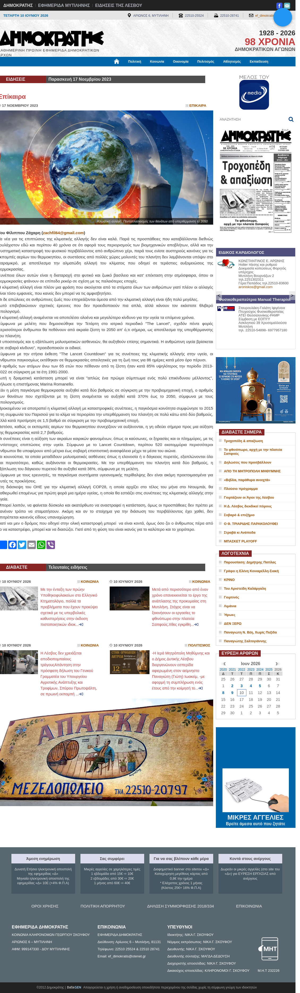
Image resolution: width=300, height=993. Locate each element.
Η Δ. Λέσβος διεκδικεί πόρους (248, 506)
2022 (241, 669)
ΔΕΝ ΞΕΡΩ (233, 624)
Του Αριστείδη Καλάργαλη (245, 588)
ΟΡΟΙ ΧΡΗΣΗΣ (44, 906)
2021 (232, 669)
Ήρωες (229, 615)
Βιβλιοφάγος (65, 71)
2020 (223, 669)
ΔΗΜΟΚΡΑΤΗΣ (18, 5)
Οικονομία (180, 61)
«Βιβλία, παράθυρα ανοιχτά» (247, 480)
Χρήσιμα (107, 71)
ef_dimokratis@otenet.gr (272, 16)
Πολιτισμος (199, 645)
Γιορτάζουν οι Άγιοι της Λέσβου (249, 497)
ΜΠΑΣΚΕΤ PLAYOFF (240, 541)
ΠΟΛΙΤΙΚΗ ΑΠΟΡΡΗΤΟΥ (103, 906)
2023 (251, 669)
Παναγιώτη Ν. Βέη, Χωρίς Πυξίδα (250, 632)
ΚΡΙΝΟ (229, 580)
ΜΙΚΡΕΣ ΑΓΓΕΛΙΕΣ (255, 816)
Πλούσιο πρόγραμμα (241, 489)
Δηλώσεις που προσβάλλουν (247, 462)
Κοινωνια (90, 582)
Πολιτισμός (205, 61)
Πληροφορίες (152, 71)
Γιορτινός (231, 597)
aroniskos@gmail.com (256, 287)
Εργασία (40, 71)
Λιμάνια (230, 606)
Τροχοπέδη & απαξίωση (243, 441)
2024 (260, 669)
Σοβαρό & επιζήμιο (239, 515)
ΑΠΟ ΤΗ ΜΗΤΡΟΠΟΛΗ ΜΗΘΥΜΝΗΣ (252, 471)
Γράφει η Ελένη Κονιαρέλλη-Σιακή (251, 571)
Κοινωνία (157, 61)
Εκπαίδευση (259, 61)
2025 (269, 669)
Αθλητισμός (232, 61)
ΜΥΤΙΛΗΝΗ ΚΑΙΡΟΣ (255, 748)
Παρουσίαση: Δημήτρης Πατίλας (250, 562)
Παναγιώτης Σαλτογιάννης (245, 641)
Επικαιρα (197, 106)
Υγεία (88, 71)
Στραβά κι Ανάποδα (240, 532)
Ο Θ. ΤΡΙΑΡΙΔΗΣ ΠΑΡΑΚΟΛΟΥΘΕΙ (251, 524)
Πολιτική (134, 61)
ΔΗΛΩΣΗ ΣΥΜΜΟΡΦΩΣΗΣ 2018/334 (180, 906)
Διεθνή (128, 71)
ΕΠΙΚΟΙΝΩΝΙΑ (249, 906)
